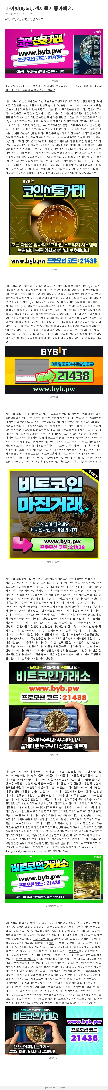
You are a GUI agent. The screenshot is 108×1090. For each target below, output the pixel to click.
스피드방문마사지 (29, 931)
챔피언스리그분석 (72, 839)
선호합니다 (80, 113)
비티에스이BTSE (80, 843)
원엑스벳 (26, 779)
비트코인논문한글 (69, 109)
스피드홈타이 (68, 161)
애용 (29, 425)
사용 (51, 942)
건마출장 (62, 125)
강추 (84, 650)
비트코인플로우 (30, 646)
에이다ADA (87, 437)
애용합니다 (50, 445)
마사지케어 (89, 322)
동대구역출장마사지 (55, 990)
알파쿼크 (17, 457)
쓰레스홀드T (47, 334)
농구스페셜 (49, 630)
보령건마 (14, 322)
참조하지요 (81, 294)
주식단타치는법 (57, 165)
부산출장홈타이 (68, 413)
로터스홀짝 (50, 453)
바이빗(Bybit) (11, 13)
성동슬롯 (32, 157)
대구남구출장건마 (88, 1002)
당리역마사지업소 (89, 173)
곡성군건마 (86, 117)
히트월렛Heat (76, 787)
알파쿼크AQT (73, 847)
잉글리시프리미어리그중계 (82, 807)
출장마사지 (63, 582)
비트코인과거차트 (27, 594)
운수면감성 (81, 602)
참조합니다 (15, 602)
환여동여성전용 (44, 658)
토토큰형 (74, 950)
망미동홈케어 (21, 986)
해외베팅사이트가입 (68, 449)
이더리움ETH (68, 145)
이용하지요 (22, 815)
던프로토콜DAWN (21, 618)
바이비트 (66, 310)
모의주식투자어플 (43, 938)
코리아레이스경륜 (57, 851)
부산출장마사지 (64, 105)
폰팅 (73, 286)
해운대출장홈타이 (26, 958)
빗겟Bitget (24, 998)
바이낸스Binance (87, 970)
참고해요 (62, 153)
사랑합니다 (63, 314)
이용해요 (29, 642)
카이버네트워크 (47, 994)
